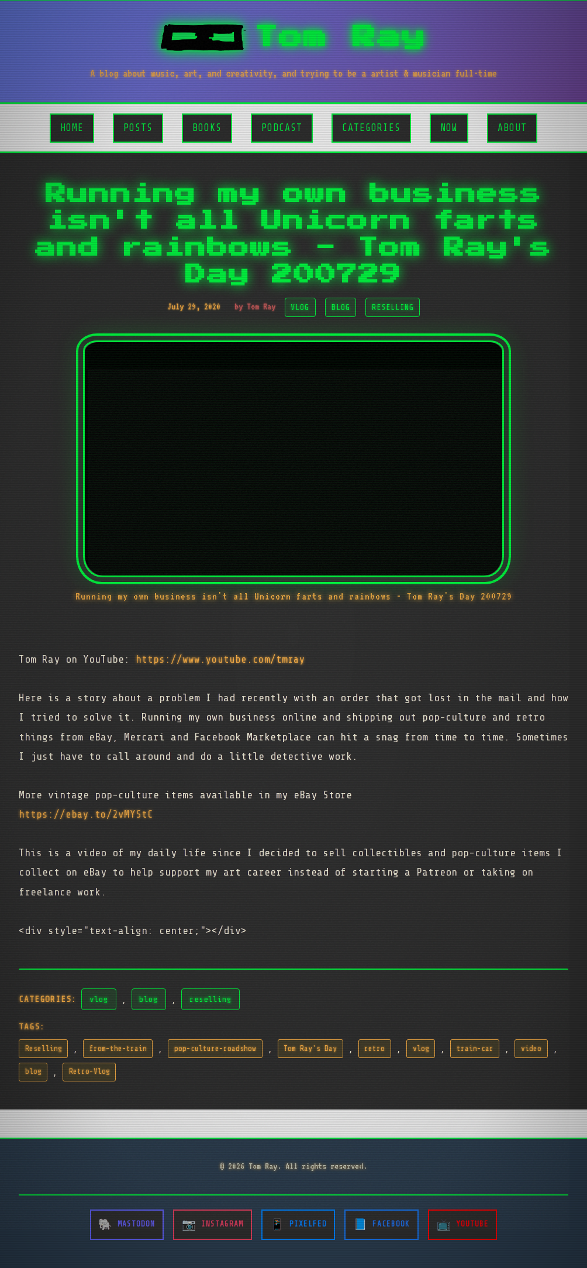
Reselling (43, 1049)
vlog (98, 999)
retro (374, 1049)
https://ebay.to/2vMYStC (86, 814)
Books (207, 127)
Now (449, 127)
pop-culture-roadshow (215, 1049)
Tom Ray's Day (310, 1049)
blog (148, 999)
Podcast (281, 127)
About (512, 127)
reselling (210, 999)
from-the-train (118, 1049)
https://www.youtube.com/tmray (220, 659)
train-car (475, 1049)
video (531, 1049)
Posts (138, 127)
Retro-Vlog (89, 1071)
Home (72, 127)
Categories (371, 127)
